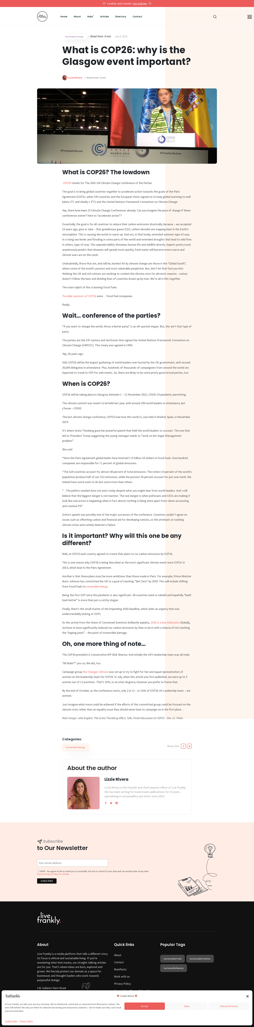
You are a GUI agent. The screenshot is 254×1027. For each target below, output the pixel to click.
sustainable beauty (174, 968)
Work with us (122, 976)
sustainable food (172, 958)
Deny (187, 1006)
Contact (137, 16)
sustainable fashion (200, 958)
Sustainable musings (74, 36)
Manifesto (120, 969)
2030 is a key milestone (165, 622)
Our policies (140, 3)
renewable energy (97, 586)
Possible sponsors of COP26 (79, 296)
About (77, 16)
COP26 (67, 183)
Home (63, 16)
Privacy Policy (26, 1021)
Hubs (90, 16)
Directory (120, 16)
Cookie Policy (11, 1021)
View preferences (229, 1006)
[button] (247, 996)
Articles (104, 16)
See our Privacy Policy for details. (53, 874)
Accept (144, 1006)
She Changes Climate (95, 672)
